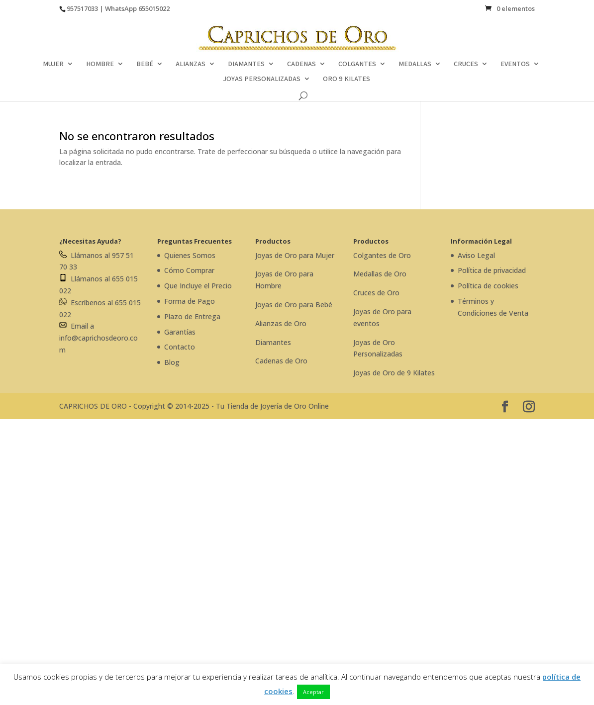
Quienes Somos (189, 255)
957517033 (82, 8)
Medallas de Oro (379, 273)
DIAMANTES (246, 64)
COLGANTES (357, 64)
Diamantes (273, 342)
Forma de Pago (189, 301)
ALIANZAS (190, 64)
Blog (172, 362)
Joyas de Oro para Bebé (293, 304)
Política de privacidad (492, 270)
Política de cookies (488, 285)
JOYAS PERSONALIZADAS (261, 79)
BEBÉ (144, 64)
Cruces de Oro (376, 292)
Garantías (180, 332)
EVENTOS (515, 64)
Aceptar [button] (313, 692)
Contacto (179, 347)
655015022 (154, 8)
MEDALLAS (414, 64)
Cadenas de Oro (281, 360)
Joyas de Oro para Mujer (294, 255)
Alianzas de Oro (280, 323)
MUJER (53, 64)
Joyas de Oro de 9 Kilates (394, 372)
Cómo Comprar (189, 270)
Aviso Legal (476, 255)
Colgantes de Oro (382, 255)
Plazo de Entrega (192, 316)
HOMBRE (100, 64)
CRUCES (466, 64)
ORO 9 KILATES (346, 79)
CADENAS (301, 64)
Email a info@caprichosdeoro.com (98, 337)
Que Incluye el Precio (198, 285)
